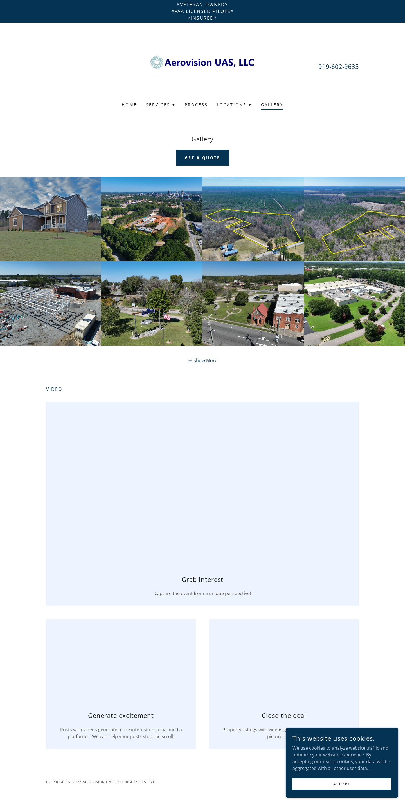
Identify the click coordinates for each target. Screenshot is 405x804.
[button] (161, 104)
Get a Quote (202, 157)
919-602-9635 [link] (338, 66)
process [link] (196, 104)
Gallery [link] (272, 104)
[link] (202, 66)
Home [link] (129, 104)
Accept (341, 783)
